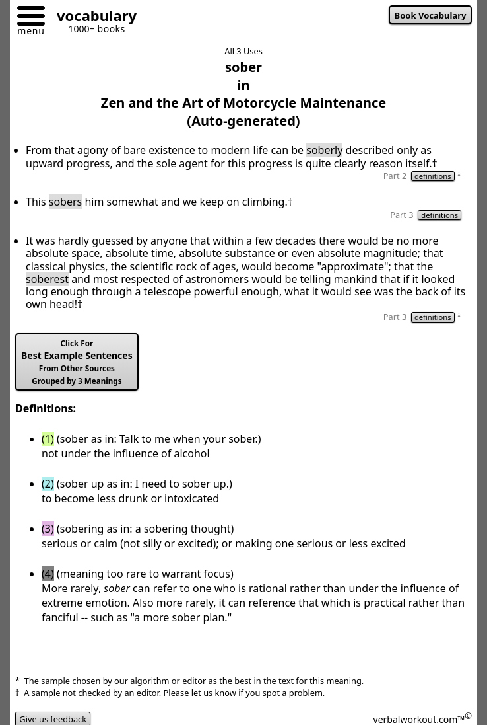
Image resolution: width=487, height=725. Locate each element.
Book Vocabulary (431, 15)
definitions (432, 176)
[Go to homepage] (92, 17)
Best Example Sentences (77, 362)
